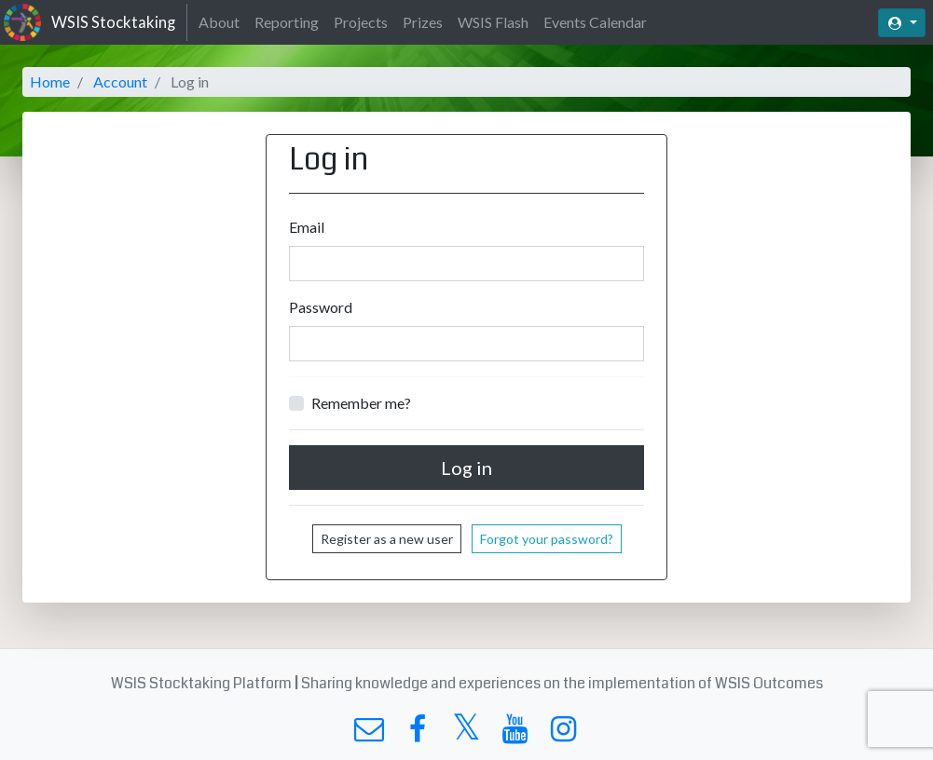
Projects (361, 22)
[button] (902, 22)
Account (120, 81)
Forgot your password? (546, 539)
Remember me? (361, 403)
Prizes (423, 22)
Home (50, 81)
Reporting (286, 22)
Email (306, 227)
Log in (466, 467)
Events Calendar (595, 22)
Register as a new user (387, 539)
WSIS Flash (493, 22)
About (219, 22)
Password (320, 307)
